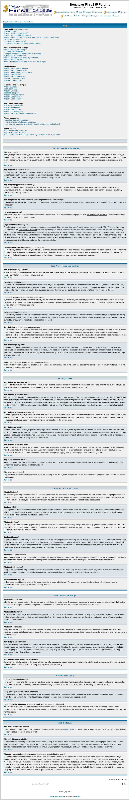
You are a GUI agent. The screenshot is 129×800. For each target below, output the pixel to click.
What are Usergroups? (12, 109)
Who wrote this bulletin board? (15, 131)
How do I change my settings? (15, 50)
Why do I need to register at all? (16, 33)
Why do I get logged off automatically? (18, 35)
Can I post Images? (11, 93)
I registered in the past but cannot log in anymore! (22, 43)
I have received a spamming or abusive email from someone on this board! (32, 124)
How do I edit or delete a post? (15, 70)
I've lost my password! (12, 39)
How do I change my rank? (14, 60)
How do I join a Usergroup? (14, 111)
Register (122, 12)
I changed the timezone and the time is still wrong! (23, 54)
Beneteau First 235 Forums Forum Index (18, 22)
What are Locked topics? (13, 99)
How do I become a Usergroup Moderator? (20, 113)
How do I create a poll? (12, 74)
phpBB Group (68, 729)
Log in (116, 16)
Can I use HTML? (10, 89)
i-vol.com (77, 796)
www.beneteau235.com (56, 796)
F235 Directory (110, 12)
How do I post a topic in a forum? (16, 68)
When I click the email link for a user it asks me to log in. (25, 62)
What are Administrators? (13, 105)
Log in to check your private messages (96, 16)
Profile (77, 16)
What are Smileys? (11, 91)
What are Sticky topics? (12, 97)
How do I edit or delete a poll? (15, 76)
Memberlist (97, 12)
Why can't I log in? (11, 31)
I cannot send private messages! (16, 120)
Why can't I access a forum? (14, 78)
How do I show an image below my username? (21, 58)
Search (87, 12)
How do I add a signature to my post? (18, 72)
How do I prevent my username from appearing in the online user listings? (32, 37)
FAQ (79, 12)
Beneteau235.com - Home (64, 12)
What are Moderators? (12, 107)
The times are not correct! (13, 52)
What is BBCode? (10, 87)
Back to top (8, 165)
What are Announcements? (14, 95)
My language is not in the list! (15, 56)
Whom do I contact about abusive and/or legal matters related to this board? (32, 135)
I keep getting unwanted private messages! (20, 122)
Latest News (66, 16)
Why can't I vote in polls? (13, 80)
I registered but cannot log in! (15, 41)
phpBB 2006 (68, 792)
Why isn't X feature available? (15, 133)
